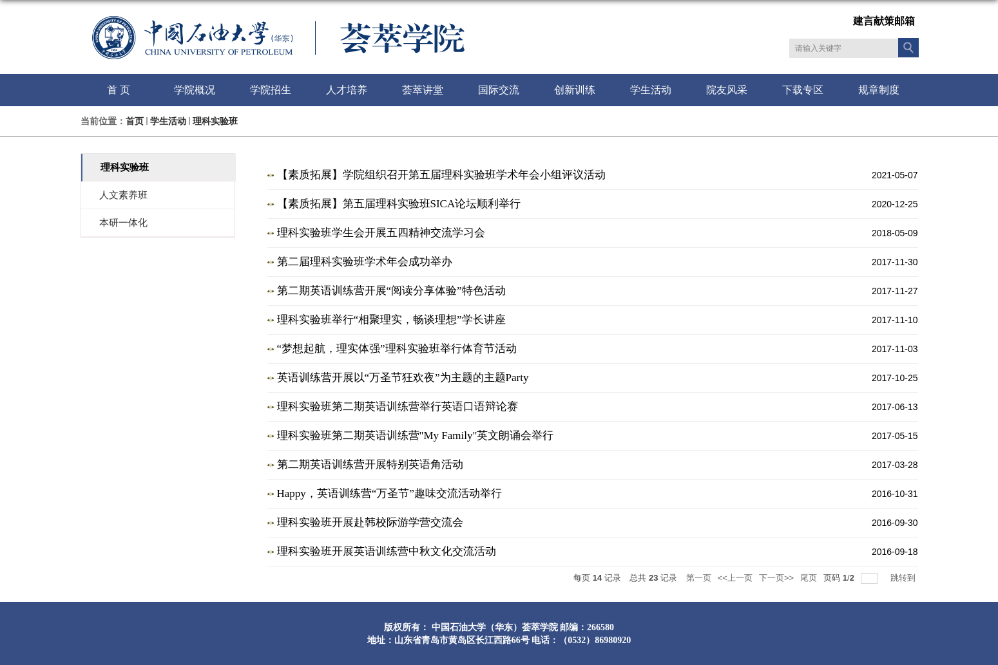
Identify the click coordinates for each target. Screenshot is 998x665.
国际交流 (498, 89)
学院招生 (270, 89)
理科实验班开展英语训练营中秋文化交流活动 (386, 551)
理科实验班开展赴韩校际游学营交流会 (370, 522)
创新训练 (574, 89)
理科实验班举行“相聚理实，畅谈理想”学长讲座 (391, 320)
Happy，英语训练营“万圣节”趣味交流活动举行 (389, 493)
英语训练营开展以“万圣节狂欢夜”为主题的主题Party (403, 377)
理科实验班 (215, 121)
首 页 (118, 89)
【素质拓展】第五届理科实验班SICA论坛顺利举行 (399, 204)
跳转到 (904, 578)
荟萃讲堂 (422, 89)
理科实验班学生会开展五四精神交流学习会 (381, 233)
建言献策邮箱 (884, 20)
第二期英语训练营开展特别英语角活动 (370, 464)
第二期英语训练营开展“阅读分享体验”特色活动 (391, 291)
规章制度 (878, 89)
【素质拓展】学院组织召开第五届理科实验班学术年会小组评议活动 (441, 175)
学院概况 (194, 89)
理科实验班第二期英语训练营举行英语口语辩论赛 (397, 406)
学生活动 (650, 89)
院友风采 (726, 89)
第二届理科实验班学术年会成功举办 (364, 262)
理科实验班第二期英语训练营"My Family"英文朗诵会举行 (415, 435)
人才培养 (346, 89)
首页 (135, 121)
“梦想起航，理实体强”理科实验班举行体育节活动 (397, 348)
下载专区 (802, 89)
